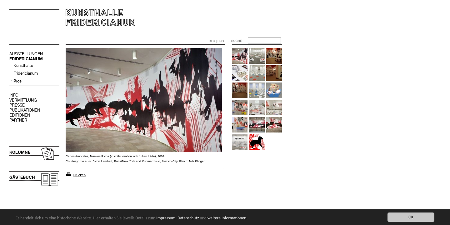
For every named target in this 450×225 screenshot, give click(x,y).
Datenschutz (188, 218)
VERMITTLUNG (23, 100)
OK (410, 217)
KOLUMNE (19, 152)
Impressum (165, 218)
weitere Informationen (227, 218)
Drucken (79, 175)
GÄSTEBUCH (22, 177)
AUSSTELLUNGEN (26, 54)
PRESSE (17, 105)
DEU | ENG (216, 41)
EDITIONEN (19, 115)
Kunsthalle (23, 65)
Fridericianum (25, 73)
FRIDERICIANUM (26, 59)
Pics (17, 81)
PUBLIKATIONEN (24, 110)
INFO (13, 95)
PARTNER (18, 120)
